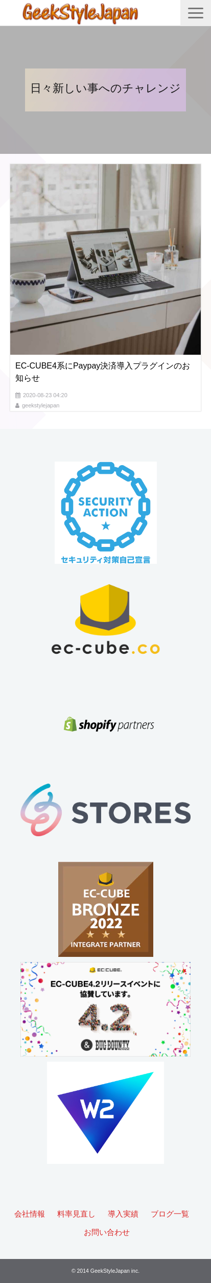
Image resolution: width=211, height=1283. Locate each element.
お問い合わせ (107, 1232)
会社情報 (29, 1213)
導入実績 (123, 1213)
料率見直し (76, 1213)
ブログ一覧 (170, 1213)
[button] (195, 13)
